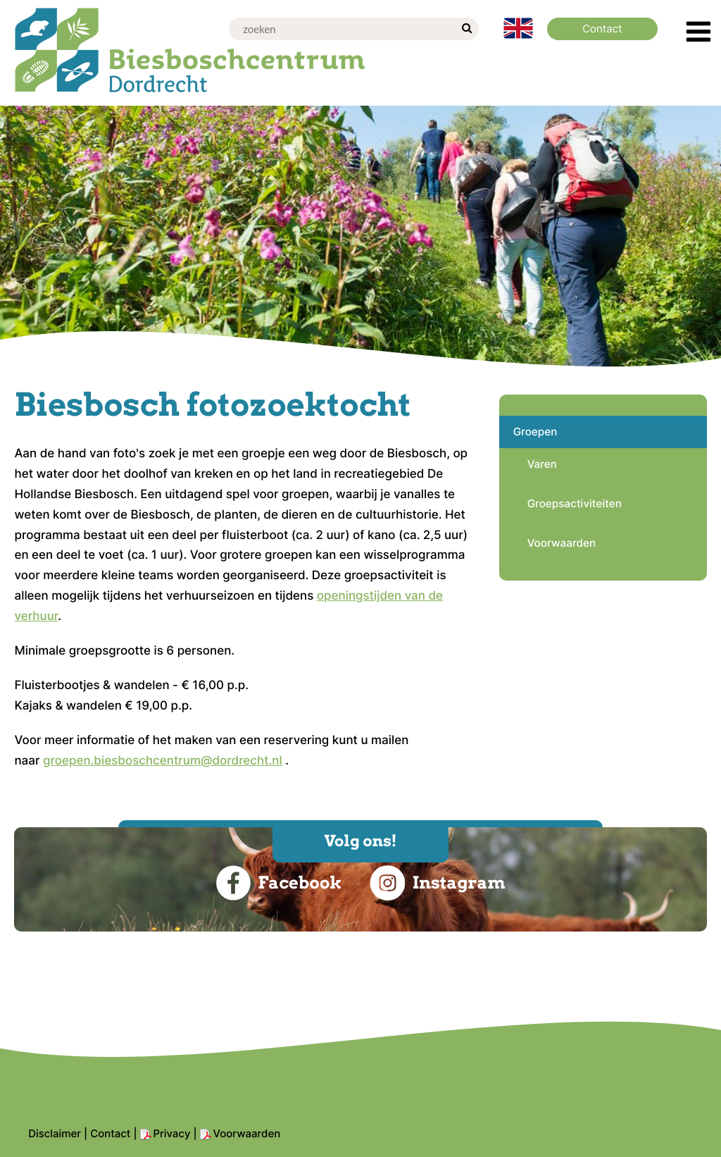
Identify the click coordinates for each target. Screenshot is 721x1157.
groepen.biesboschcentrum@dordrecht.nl (162, 761)
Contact (110, 1133)
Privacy (172, 1133)
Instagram (437, 883)
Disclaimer (54, 1133)
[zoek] (466, 29)
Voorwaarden (247, 1133)
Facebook (278, 883)
